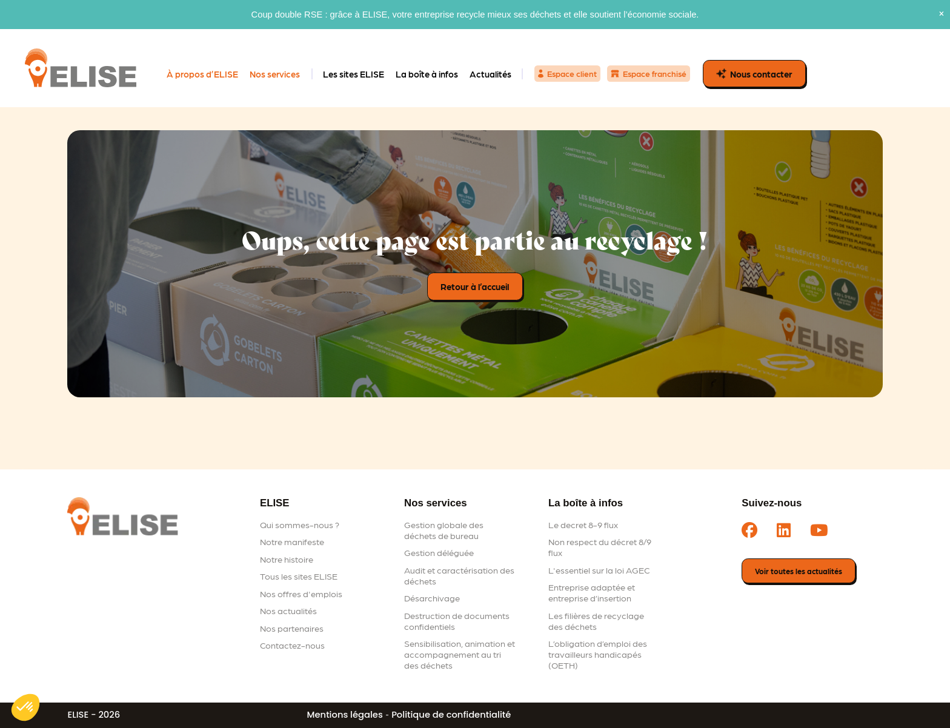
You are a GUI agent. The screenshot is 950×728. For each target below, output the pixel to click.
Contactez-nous (292, 645)
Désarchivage (432, 597)
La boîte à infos (427, 73)
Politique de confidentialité (451, 715)
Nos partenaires (292, 628)
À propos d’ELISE (202, 73)
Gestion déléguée (439, 552)
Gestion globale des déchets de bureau (443, 530)
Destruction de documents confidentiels (457, 621)
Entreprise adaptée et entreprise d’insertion (591, 592)
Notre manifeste (292, 541)
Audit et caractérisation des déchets (459, 575)
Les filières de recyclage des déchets (596, 621)
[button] (25, 707)
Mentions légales (345, 715)
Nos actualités (288, 610)
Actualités (490, 73)
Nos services (275, 73)
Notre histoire (286, 559)
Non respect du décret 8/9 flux (599, 547)
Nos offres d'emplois (301, 593)
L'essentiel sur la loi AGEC (598, 569)
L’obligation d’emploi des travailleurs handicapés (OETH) (597, 654)
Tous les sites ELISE (298, 576)
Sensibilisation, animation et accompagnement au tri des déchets (459, 654)
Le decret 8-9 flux (583, 524)
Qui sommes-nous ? (299, 524)
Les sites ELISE (353, 73)
